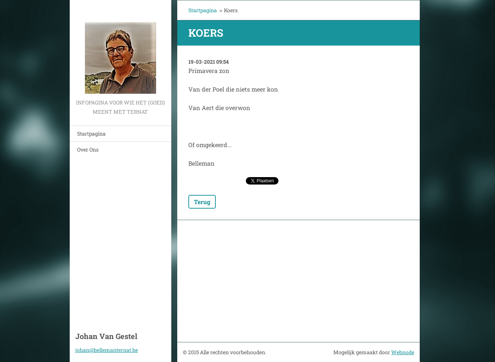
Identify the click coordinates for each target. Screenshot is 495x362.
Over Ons (88, 149)
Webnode (402, 352)
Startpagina (91, 133)
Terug (202, 202)
